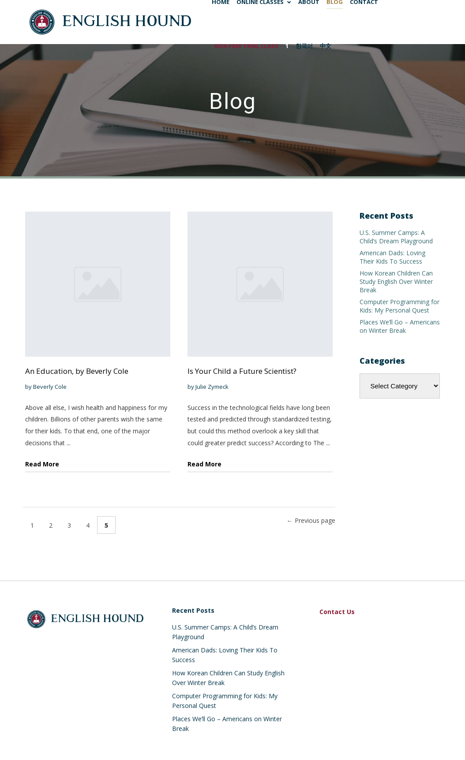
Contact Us (337, 611)
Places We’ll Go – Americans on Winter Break (400, 326)
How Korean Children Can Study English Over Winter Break (396, 281)
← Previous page (311, 520)
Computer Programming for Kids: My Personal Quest (399, 306)
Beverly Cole (50, 387)
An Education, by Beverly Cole (76, 371)
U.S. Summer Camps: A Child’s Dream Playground (396, 236)
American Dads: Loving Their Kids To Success (392, 257)
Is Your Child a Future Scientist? (242, 371)
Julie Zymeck (212, 387)
